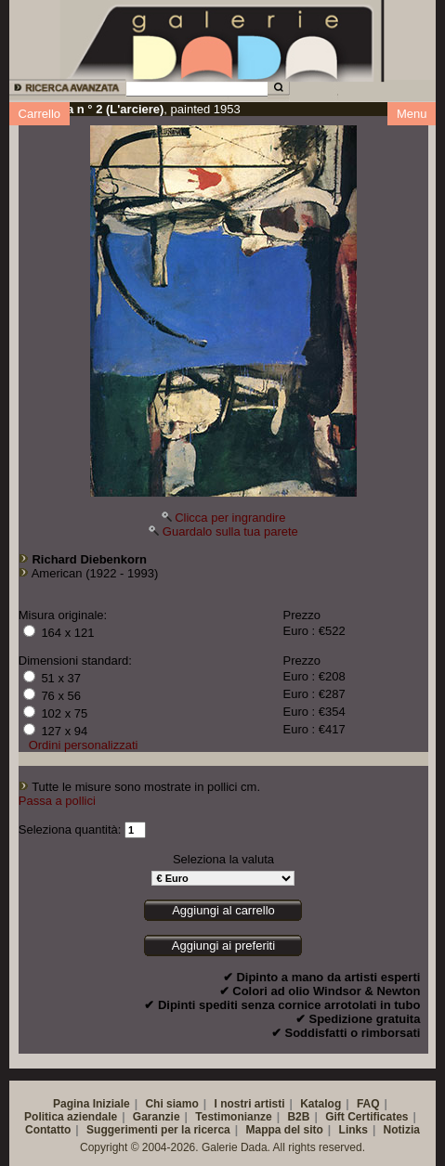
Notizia (402, 1129)
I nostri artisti (249, 1103)
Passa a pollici (57, 801)
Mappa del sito (284, 1129)
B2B (298, 1116)
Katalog (320, 1103)
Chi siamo (171, 1103)
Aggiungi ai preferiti (223, 945)
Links (353, 1129)
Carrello (40, 114)
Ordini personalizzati (83, 745)
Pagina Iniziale (91, 1103)
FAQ (368, 1103)
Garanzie (156, 1116)
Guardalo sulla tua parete (230, 531)
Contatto (48, 1129)
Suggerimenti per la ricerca (158, 1129)
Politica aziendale (70, 1116)
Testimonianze (233, 1116)
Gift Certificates (366, 1116)
